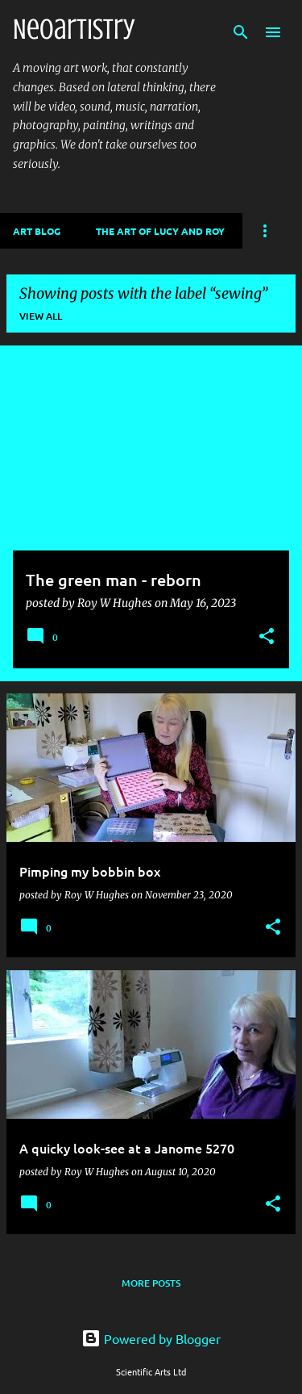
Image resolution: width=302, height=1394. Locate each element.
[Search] (240, 32)
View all (40, 316)
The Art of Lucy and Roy (160, 230)
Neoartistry (73, 29)
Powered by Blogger (151, 1338)
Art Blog (36, 230)
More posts (151, 1283)
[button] (266, 637)
